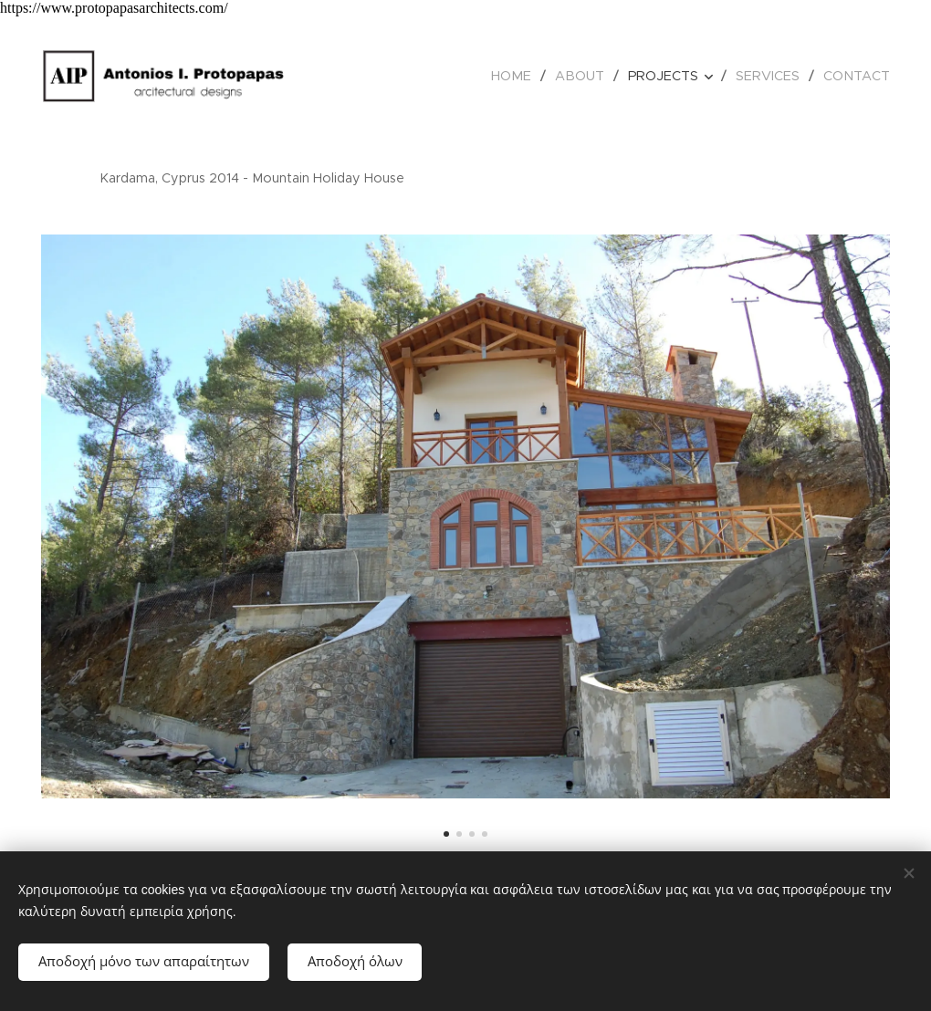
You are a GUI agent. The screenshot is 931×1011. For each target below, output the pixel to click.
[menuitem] (525, 76)
